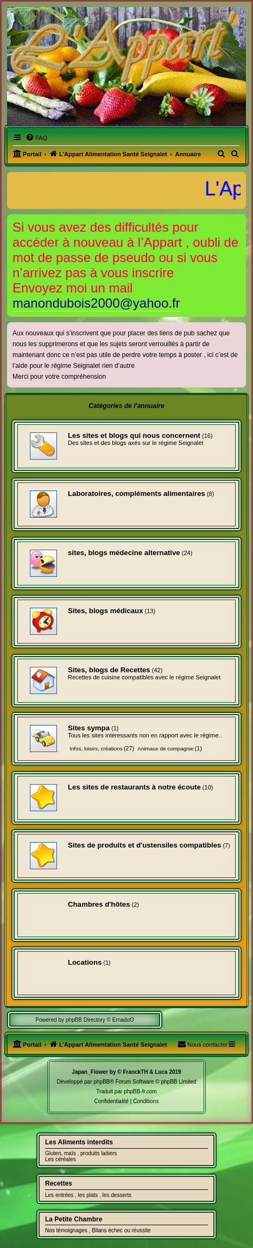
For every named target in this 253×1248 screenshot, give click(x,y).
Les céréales (60, 1159)
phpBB (101, 1082)
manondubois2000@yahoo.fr (96, 303)
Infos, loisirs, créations (96, 749)
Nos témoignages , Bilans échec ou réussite (98, 1230)
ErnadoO (123, 1020)
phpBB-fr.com (140, 1091)
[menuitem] (36, 137)
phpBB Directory (85, 1020)
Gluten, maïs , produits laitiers (81, 1153)
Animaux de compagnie (165, 749)
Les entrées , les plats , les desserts (88, 1195)
